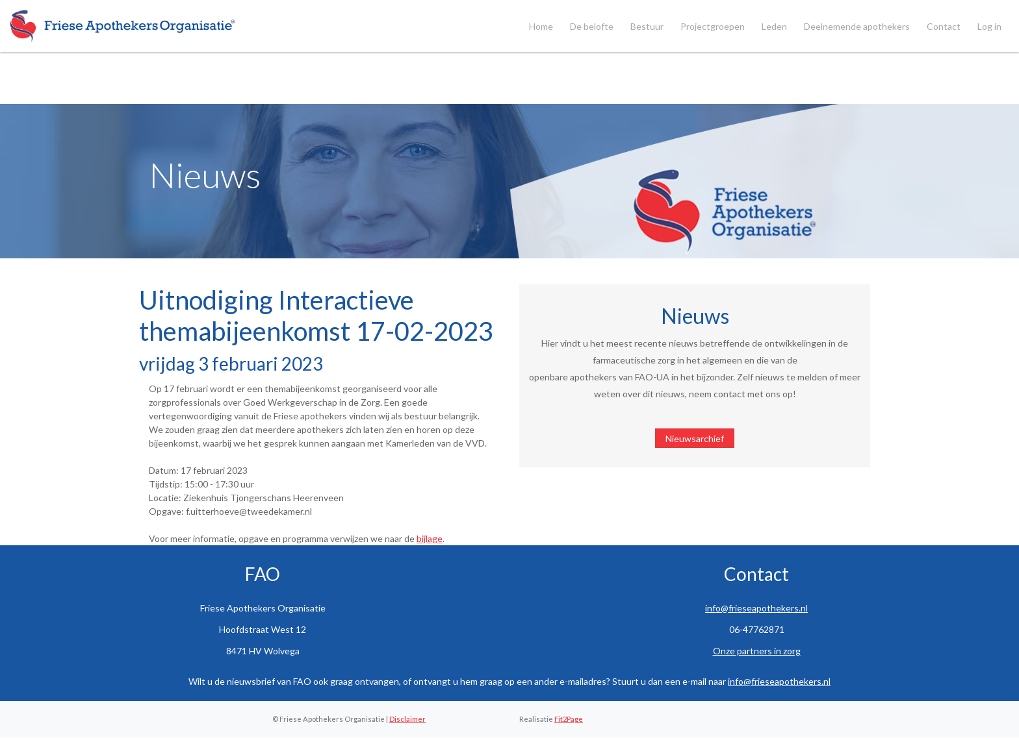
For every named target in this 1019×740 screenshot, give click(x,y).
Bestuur (647, 26)
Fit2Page (568, 719)
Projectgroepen (712, 26)
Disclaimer (407, 719)
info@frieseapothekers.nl (756, 607)
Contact (944, 26)
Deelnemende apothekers (857, 26)
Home (541, 26)
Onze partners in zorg (757, 650)
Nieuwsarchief (694, 438)
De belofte (591, 26)
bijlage (430, 538)
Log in (989, 26)
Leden (774, 26)
